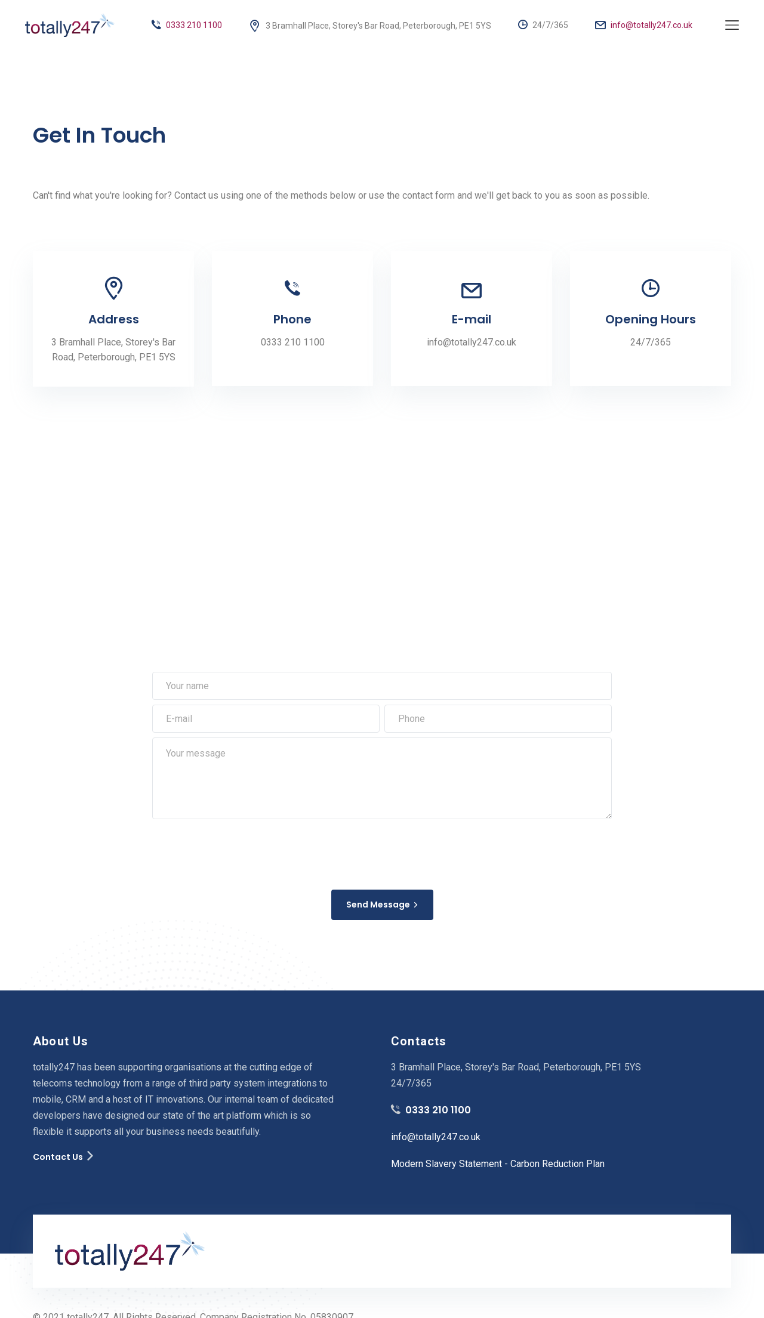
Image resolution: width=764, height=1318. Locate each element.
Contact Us (58, 1157)
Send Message (382, 904)
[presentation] (243, 852)
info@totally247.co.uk (643, 25)
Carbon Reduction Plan (557, 1163)
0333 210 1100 (187, 25)
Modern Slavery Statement (446, 1163)
